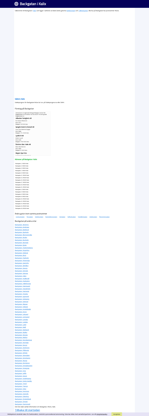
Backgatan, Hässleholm (22, 289)
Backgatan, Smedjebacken (23, 366)
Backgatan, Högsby (21, 294)
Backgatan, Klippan (21, 304)
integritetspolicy (102, 414)
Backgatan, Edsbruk (21, 253)
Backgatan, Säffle (20, 373)
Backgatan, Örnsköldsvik (23, 399)
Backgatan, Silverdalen (22, 355)
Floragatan (30, 217)
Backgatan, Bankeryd (22, 230)
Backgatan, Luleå (20, 325)
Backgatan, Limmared (22, 317)
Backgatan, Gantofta (22, 263)
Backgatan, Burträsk (21, 243)
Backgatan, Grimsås (21, 271)
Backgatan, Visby (20, 389)
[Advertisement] (74, 27)
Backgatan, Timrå (21, 384)
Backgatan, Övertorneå (22, 404)
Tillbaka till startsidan (27, 410)
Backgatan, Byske (21, 245)
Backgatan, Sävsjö (21, 376)
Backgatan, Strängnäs (22, 368)
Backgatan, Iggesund (22, 296)
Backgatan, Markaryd (22, 330)
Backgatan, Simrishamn (22, 358)
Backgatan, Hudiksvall (22, 278)
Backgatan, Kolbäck (21, 307)
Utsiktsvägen (93, 217)
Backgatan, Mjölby (21, 332)
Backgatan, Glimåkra (21, 266)
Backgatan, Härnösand (22, 286)
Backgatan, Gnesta (21, 268)
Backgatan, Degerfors (22, 250)
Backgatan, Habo (20, 276)
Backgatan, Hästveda (22, 291)
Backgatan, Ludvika (21, 322)
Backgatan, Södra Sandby (23, 381)
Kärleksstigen (71, 11)
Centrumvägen (20, 217)
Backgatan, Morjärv (21, 335)
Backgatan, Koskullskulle (23, 309)
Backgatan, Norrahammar (23, 340)
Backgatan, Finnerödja (22, 260)
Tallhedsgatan (83, 11)
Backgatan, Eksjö (20, 255)
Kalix (34, 11)
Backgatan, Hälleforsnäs (23, 284)
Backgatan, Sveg (20, 371)
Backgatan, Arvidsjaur (22, 227)
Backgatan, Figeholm (22, 258)
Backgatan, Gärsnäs (21, 273)
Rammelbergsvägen (51, 217)
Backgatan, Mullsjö (21, 337)
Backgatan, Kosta (21, 312)
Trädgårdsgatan (82, 217)
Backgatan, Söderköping (23, 378)
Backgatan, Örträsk (21, 402)
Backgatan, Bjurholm (22, 232)
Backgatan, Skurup (21, 361)
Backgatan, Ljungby (21, 319)
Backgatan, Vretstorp (22, 391)
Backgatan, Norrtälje (22, 343)
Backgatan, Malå (20, 327)
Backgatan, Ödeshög (22, 396)
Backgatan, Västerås (21, 394)
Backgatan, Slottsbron (22, 363)
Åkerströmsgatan (104, 217)
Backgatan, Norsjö (21, 345)
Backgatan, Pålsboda (22, 350)
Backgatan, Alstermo (22, 225)
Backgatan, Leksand (21, 314)
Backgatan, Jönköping (22, 299)
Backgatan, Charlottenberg (24, 248)
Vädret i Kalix (20, 99)
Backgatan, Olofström (22, 348)
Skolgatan (62, 217)
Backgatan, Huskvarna (22, 281)
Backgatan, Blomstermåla (23, 235)
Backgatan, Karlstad (21, 302)
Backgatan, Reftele (21, 353)
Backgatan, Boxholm (22, 240)
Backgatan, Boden (21, 237)
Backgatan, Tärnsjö (21, 386)
